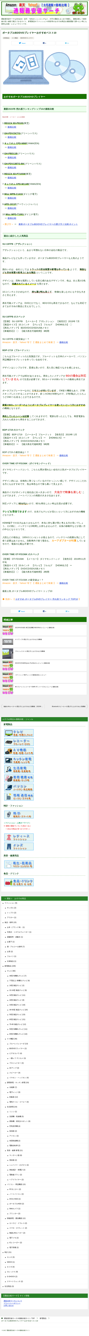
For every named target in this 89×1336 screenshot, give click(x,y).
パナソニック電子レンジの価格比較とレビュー (30, 675)
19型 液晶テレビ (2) (16, 985)
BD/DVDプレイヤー (27, 38)
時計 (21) (8, 1252)
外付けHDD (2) (15, 1199)
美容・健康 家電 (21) (15, 1150)
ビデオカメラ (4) (15, 1053)
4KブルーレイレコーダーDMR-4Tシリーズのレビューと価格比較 (36, 687)
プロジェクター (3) (16, 1063)
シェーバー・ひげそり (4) (19, 1165)
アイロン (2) (14, 1136)
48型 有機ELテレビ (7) (17, 976)
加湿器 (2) (13, 1131)
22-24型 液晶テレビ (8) (18, 990)
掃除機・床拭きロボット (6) (19, 1121)
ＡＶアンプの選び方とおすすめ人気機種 (28, 639)
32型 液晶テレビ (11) (17, 995)
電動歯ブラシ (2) (15, 1175)
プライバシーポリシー (12, 1303)
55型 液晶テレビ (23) (17, 1014)
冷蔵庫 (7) (13, 1087)
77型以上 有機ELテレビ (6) (19, 981)
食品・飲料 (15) (10, 922)
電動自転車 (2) (14, 1145)
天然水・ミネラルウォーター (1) (19, 932)
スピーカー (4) (14, 1073)
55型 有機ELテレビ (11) (18, 1029)
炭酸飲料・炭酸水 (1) (15, 937)
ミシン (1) (13, 1111)
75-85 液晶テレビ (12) (17, 1024)
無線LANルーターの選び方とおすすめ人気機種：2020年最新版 (24, 706)
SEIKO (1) (11, 1262)
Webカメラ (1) (14, 1209)
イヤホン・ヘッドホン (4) (19, 1078)
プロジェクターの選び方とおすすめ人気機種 (30, 651)
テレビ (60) (11, 971)
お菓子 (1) (11, 942)
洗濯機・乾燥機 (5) (16, 1116)
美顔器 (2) (13, 1160)
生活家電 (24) (12, 1107)
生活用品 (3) (9, 1286)
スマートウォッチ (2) (15, 1281)
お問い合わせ (9, 1305)
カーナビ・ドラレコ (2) (18, 1223)
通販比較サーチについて (13, 1301)
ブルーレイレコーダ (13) (18, 1044)
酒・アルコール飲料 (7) (16, 947)
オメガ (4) (11, 1267)
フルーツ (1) (11, 956)
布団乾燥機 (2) (14, 1141)
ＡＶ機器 (15, 38)
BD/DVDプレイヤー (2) (18, 1048)
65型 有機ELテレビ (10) (18, 1034)
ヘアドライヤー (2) (16, 1180)
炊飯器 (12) (13, 1097)
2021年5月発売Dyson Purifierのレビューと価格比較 (32, 663)
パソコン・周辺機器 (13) (16, 1184)
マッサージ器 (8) (15, 1155)
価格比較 (11, 127)
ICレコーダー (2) (15, 1242)
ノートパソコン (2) (16, 1194)
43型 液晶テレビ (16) (17, 1005)
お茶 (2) (10, 951)
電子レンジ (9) (14, 1092)
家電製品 (6, 38)
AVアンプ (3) (14, 1068)
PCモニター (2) (15, 1189)
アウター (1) (11, 917)
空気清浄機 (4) (14, 1126)
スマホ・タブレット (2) (18, 1228)
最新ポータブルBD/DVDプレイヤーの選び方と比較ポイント (48, 224)
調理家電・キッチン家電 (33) (18, 1082)
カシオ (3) (11, 1257)
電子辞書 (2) (14, 1247)
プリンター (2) (14, 1213)
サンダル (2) (11, 908)
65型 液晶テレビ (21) (17, 1019)
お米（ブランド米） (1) (16, 927)
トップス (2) (11, 913)
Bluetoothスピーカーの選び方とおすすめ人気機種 (68, 706)
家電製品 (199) (10, 966)
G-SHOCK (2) (12, 1276)
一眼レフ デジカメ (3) (17, 1058)
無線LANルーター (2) (17, 1233)
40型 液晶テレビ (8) (16, 1000)
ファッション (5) (11, 903)
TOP (19, 1318)
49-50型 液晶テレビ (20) (18, 1010)
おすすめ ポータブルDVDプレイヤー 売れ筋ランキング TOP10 (46, 599)
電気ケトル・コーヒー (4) (19, 1102)
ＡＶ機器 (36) (12, 1039)
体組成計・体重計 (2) (17, 1170)
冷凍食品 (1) (11, 961)
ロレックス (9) (12, 1272)
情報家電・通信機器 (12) (16, 1218)
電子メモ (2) (14, 1238)
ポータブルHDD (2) (16, 1204)
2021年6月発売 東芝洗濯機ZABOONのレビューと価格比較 (34, 627)
